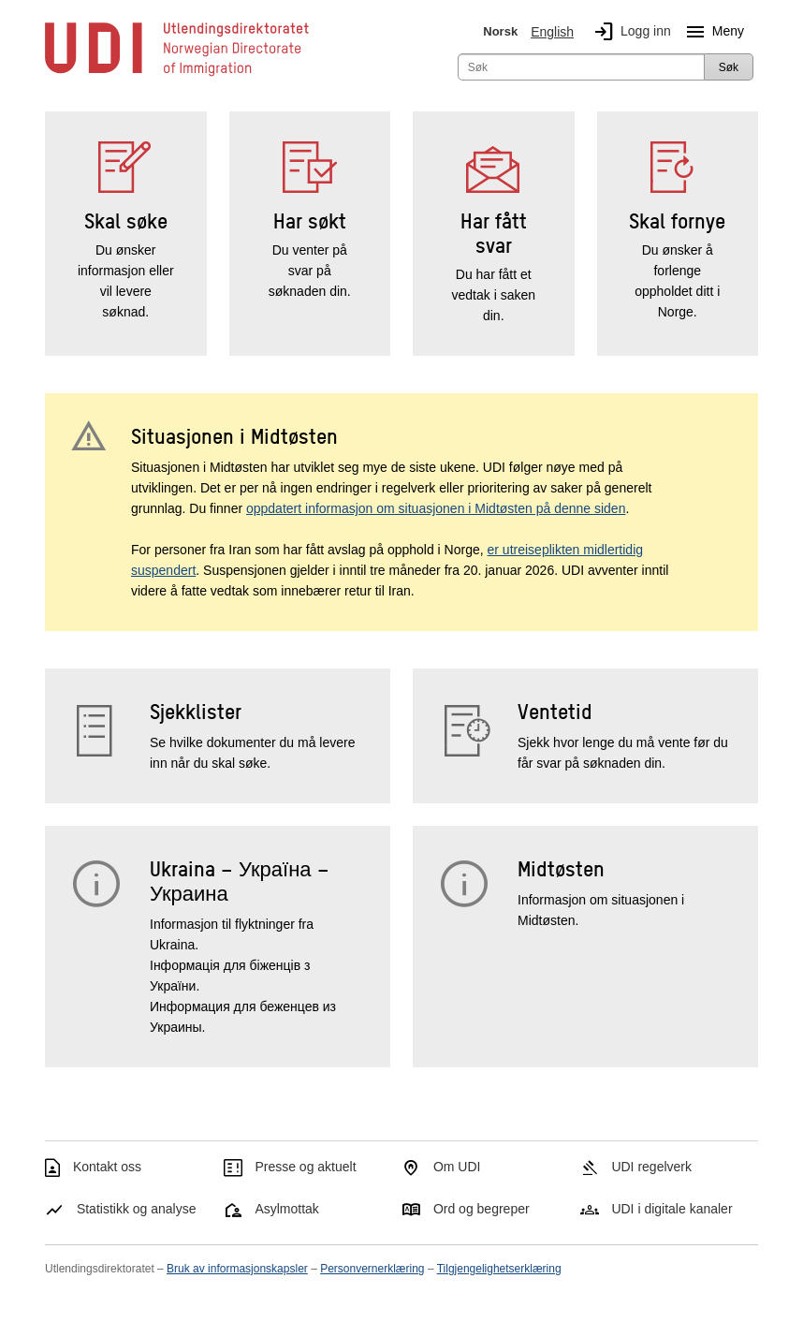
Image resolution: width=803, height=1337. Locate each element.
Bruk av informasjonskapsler (237, 1268)
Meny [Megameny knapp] (711, 32)
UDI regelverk (651, 1166)
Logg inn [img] (629, 32)
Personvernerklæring (372, 1268)
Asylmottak (286, 1208)
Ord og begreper (481, 1208)
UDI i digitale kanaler (671, 1208)
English (552, 31)
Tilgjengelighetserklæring (499, 1268)
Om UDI (457, 1166)
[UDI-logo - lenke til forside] (177, 74)
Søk (728, 67)
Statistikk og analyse (137, 1208)
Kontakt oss (107, 1166)
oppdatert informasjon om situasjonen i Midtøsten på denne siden (435, 508)
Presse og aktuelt (305, 1166)
